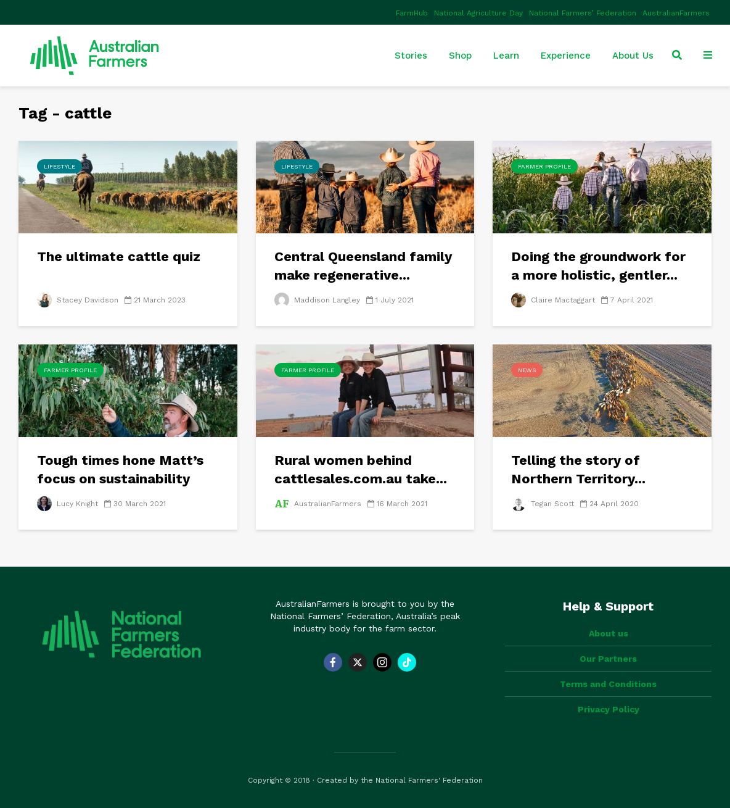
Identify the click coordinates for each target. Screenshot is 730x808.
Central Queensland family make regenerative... (363, 266)
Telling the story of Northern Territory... (578, 469)
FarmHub (412, 13)
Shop (460, 55)
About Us (633, 55)
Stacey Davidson (77, 300)
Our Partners (608, 659)
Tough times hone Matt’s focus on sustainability (120, 469)
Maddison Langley (317, 300)
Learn (506, 55)
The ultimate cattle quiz (118, 256)
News (527, 370)
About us (608, 633)
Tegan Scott (542, 503)
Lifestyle (59, 166)
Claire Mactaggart (553, 300)
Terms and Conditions (608, 684)
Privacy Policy (608, 709)
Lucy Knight (67, 503)
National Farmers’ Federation (582, 13)
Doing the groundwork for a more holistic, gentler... (598, 266)
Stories (411, 55)
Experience (566, 55)
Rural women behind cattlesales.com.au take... (360, 469)
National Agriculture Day (478, 13)
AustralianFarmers (676, 13)
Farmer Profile (544, 166)
